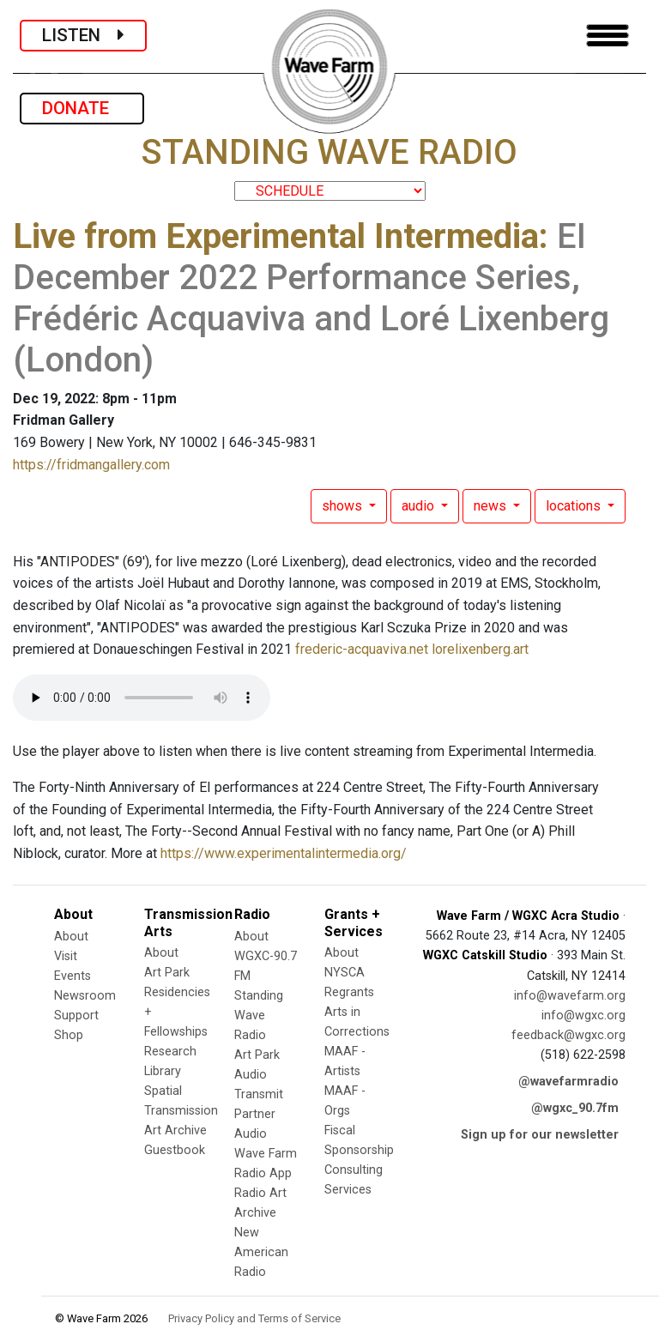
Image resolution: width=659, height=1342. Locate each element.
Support (76, 1015)
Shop (68, 1035)
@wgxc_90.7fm (575, 1108)
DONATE (82, 108)
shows (344, 506)
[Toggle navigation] (607, 36)
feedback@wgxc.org (568, 1035)
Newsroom (85, 995)
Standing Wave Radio (258, 1015)
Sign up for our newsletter (540, 1134)
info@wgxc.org (583, 1015)
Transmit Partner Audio (258, 1114)
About (71, 936)
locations (575, 506)
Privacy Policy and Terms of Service (254, 1318)
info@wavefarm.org (570, 995)
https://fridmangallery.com (91, 464)
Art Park (167, 972)
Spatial (163, 1091)
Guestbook (174, 1150)
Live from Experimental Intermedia (276, 236)
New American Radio (261, 1252)
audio (420, 506)
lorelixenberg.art (480, 649)
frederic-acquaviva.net (361, 649)
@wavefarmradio (568, 1081)
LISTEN (83, 35)
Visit (65, 956)
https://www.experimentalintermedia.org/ (283, 853)
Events (72, 976)
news (492, 506)
